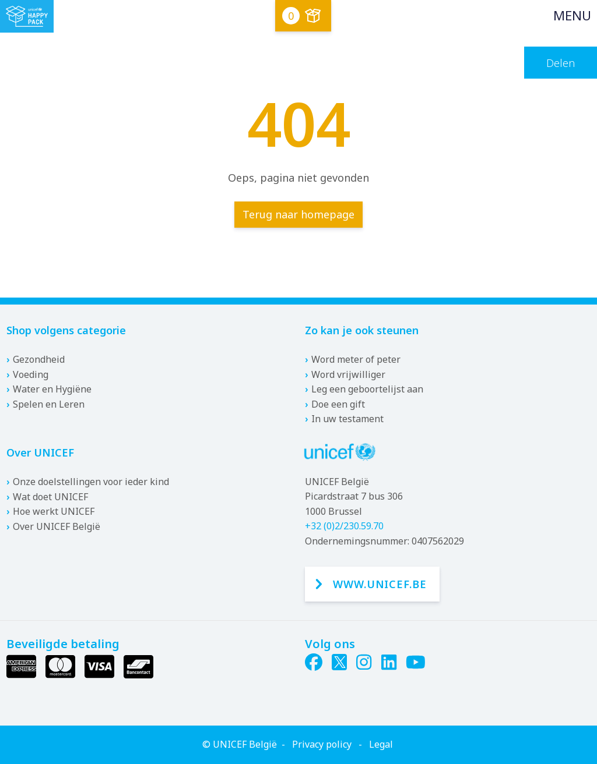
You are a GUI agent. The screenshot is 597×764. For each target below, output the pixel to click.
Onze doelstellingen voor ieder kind (91, 481)
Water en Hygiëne (52, 389)
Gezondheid (39, 359)
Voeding (30, 374)
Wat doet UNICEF (50, 496)
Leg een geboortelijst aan (367, 389)
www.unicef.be (380, 584)
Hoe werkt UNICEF (53, 511)
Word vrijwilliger (348, 374)
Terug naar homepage (298, 214)
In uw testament (347, 418)
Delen (560, 63)
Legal (381, 744)
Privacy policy (322, 744)
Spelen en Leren (49, 404)
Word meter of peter (356, 359)
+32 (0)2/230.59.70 (344, 525)
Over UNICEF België (56, 526)
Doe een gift (338, 404)
